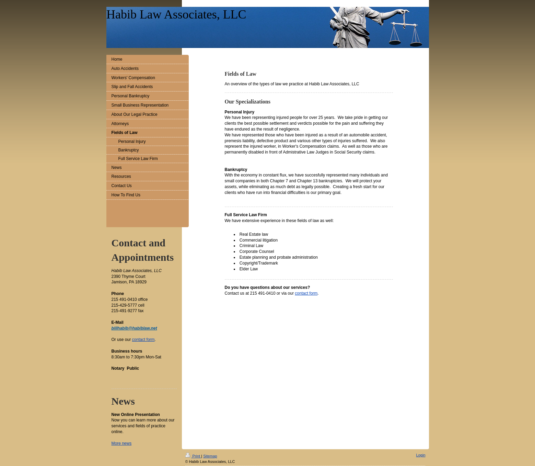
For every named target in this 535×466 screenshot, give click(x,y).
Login (421, 455)
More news (122, 443)
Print (193, 456)
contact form (306, 293)
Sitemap (210, 456)
